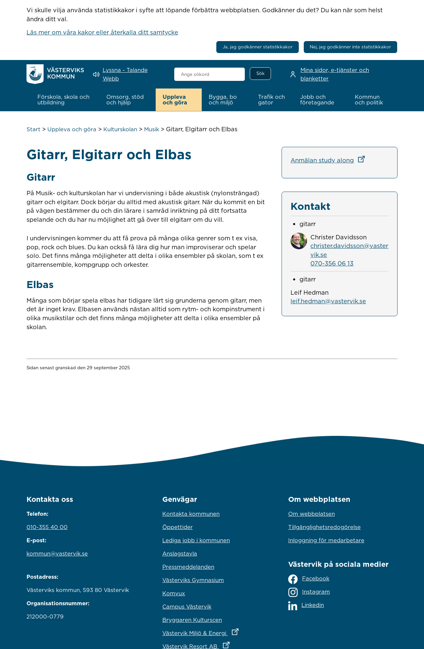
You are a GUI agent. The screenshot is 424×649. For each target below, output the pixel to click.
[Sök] (260, 73)
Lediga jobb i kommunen (196, 540)
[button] (64, 99)
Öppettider (177, 527)
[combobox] (209, 74)
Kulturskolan (120, 129)
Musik (151, 129)
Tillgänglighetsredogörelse (324, 527)
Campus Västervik (186, 606)
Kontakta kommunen (191, 513)
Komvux (173, 593)
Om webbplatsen (311, 513)
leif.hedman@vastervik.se (328, 301)
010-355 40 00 (47, 527)
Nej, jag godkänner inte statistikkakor (350, 46)
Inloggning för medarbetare (326, 540)
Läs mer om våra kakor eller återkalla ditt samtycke (102, 32)
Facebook (308, 579)
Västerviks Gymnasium (193, 580)
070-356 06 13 (331, 263)
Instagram (309, 592)
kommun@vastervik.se (57, 553)
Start (33, 129)
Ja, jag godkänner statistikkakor (257, 46)
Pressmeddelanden (188, 566)
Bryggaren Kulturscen (192, 620)
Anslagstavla (179, 553)
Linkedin (306, 605)
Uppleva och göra (71, 129)
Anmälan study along (330, 160)
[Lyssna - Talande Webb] (129, 74)
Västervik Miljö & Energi (212, 631)
